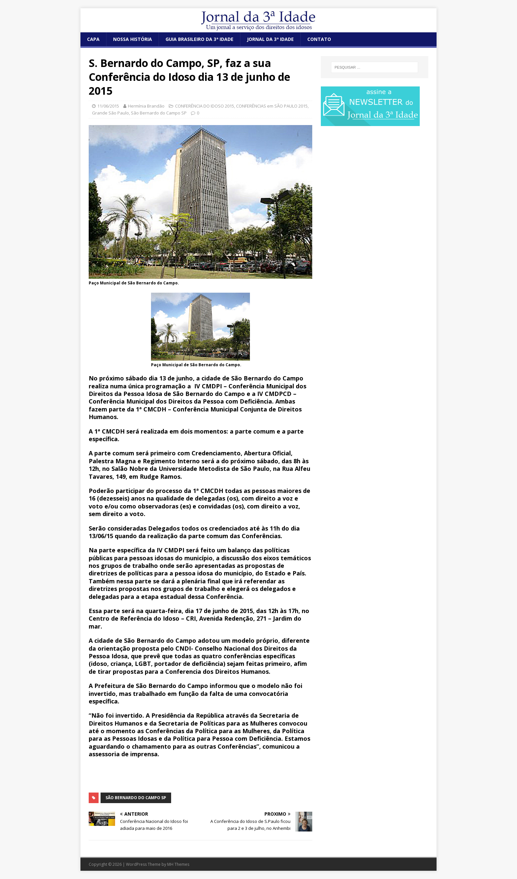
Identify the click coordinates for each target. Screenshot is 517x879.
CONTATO (319, 39)
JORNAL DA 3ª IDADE (270, 39)
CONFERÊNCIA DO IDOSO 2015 (204, 106)
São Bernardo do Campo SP (159, 113)
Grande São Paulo (110, 113)
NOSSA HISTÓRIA (132, 39)
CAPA (93, 39)
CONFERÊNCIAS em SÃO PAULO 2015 (272, 106)
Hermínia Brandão (146, 106)
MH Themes (178, 864)
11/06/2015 (108, 106)
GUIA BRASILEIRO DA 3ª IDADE (199, 39)
